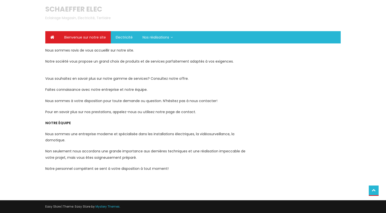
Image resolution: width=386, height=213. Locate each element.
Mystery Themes (108, 206)
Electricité (124, 37)
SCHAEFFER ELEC (73, 9)
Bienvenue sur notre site (85, 37)
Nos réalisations (156, 37)
